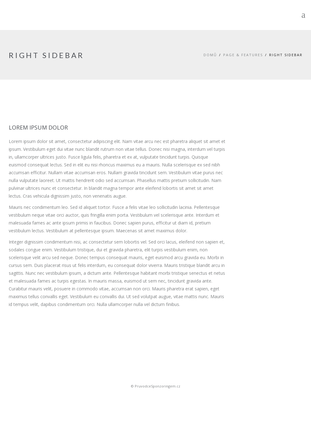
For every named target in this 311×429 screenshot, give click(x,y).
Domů (210, 54)
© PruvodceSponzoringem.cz (155, 386)
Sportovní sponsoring (155, 397)
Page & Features (243, 54)
